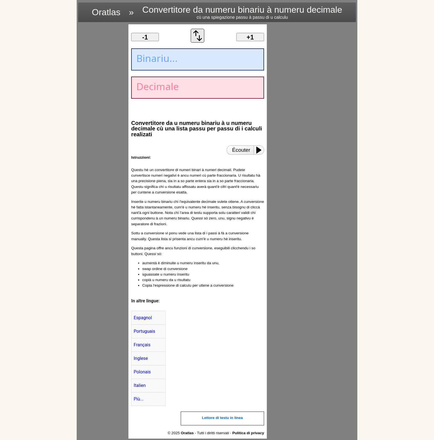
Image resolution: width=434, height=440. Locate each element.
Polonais (142, 371)
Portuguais (144, 331)
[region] (101, 107)
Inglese (141, 358)
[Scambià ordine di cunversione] (197, 41)
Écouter (241, 150)
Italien (140, 385)
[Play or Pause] (260, 150)
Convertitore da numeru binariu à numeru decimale (242, 12)
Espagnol (143, 317)
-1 (145, 37)
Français (142, 344)
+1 (250, 37)
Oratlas (106, 12)
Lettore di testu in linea (222, 418)
